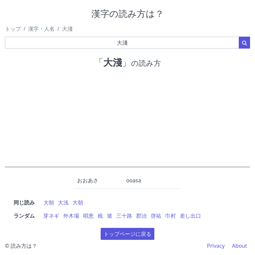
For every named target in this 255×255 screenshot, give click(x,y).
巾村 (170, 215)
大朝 (48, 202)
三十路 (124, 215)
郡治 (141, 215)
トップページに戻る (127, 233)
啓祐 (156, 215)
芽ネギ (51, 215)
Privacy (216, 245)
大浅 (63, 202)
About (239, 245)
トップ (13, 28)
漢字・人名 (41, 28)
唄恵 (88, 215)
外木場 (71, 215)
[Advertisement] (127, 121)
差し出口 (190, 215)
